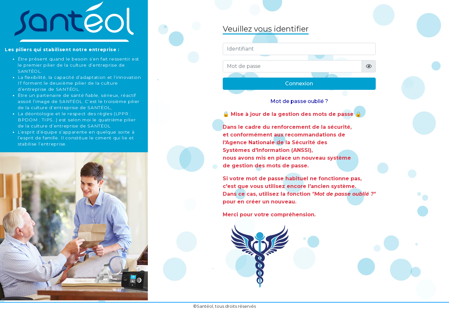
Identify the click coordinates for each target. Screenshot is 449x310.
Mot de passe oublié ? (299, 101)
